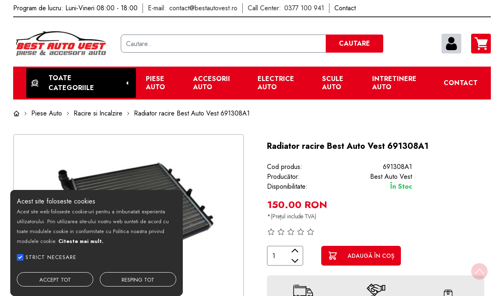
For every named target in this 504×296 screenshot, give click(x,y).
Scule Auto (332, 83)
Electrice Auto (276, 83)
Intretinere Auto (394, 83)
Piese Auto (155, 83)
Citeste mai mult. (81, 241)
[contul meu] (451, 43)
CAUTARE (354, 43)
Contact (461, 83)
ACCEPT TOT (55, 280)
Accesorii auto (211, 83)
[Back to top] (479, 271)
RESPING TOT (138, 280)
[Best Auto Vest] (63, 43)
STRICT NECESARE (50, 257)
